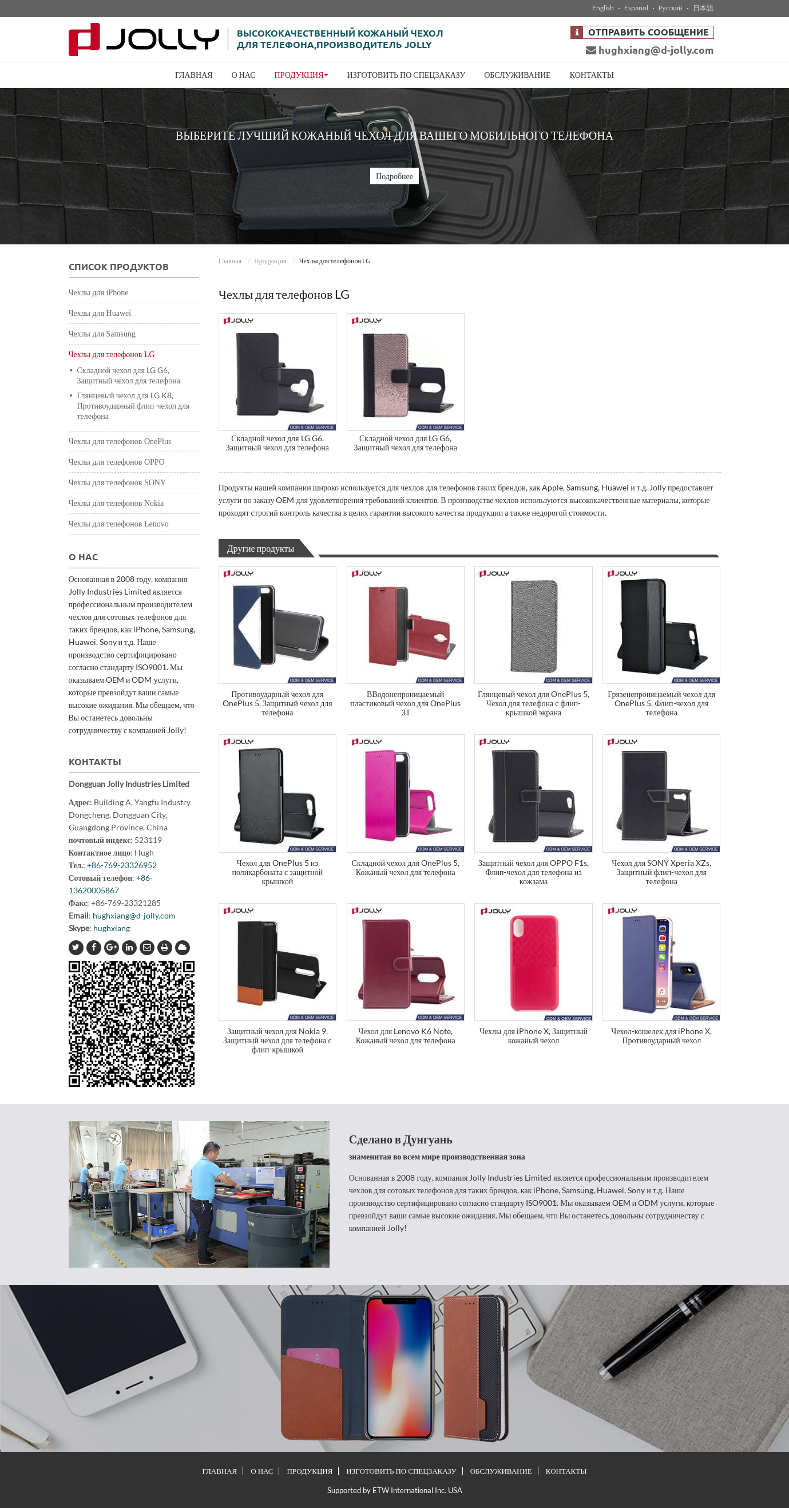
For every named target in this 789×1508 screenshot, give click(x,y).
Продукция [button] (301, 75)
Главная (194, 75)
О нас (244, 75)
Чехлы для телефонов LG (112, 354)
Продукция (270, 260)
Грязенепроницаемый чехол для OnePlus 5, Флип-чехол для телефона (661, 703)
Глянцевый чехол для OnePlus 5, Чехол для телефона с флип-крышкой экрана (533, 703)
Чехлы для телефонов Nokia (116, 503)
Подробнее (394, 176)
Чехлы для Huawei (100, 313)
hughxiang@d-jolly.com (650, 50)
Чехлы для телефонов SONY (117, 482)
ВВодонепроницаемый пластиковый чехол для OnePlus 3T (405, 703)
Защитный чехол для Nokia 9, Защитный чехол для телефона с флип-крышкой (277, 1040)
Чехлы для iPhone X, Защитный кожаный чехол (533, 1035)
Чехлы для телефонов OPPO (117, 462)
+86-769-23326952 (122, 865)
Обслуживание (517, 75)
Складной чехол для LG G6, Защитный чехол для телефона (277, 442)
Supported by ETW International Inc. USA (394, 1490)
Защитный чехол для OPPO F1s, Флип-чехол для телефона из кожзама (533, 872)
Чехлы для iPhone (99, 292)
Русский (671, 8)
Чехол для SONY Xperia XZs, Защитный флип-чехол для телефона (661, 872)
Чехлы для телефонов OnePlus (120, 441)
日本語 (703, 8)
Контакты (592, 75)
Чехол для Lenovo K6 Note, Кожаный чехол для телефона (405, 1035)
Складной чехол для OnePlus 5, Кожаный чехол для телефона (405, 867)
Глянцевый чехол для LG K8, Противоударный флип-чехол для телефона (133, 405)
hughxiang (111, 928)
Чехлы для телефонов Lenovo (119, 524)
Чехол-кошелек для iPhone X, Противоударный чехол (661, 1035)
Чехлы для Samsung (102, 334)
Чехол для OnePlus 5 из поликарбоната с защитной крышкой (277, 872)
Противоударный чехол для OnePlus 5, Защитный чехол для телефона (277, 703)
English (603, 8)
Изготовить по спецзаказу (406, 75)
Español (636, 8)
